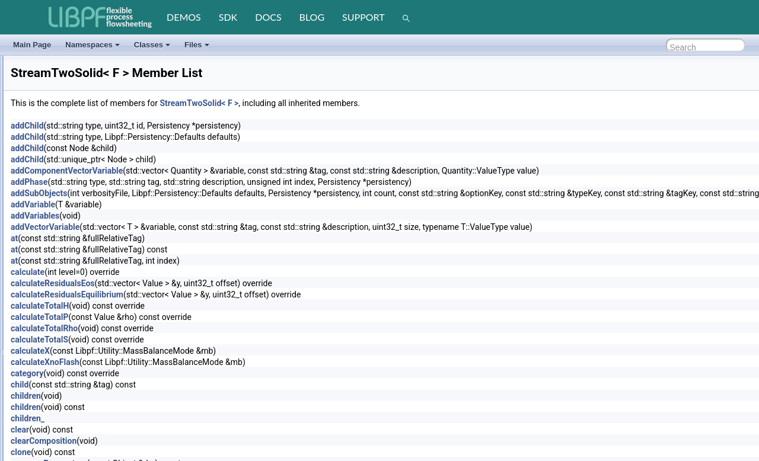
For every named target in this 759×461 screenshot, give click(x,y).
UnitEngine (47, 441)
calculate (172, 272)
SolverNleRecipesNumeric (71, 86)
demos (184, 17)
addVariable (177, 204)
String (39, 271)
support (363, 17)
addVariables (179, 215)
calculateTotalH (184, 305)
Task (37, 313)
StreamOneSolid (56, 185)
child (164, 384)
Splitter (41, 100)
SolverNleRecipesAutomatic (74, 72)
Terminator (46, 328)
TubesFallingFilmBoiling (67, 370)
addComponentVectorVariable (211, 170)
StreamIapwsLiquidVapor (69, 143)
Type (37, 399)
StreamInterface (55, 157)
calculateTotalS (184, 339)
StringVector (49, 285)
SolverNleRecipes (58, 57)
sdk (228, 17)
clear (164, 429)
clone (165, 452)
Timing (40, 342)
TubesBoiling (50, 356)
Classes (152, 44)
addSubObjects (183, 193)
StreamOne (48, 171)
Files (196, 44)
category (171, 373)
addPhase (173, 182)
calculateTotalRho (188, 328)
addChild (172, 125)
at (158, 238)
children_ (172, 418)
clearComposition (188, 441)
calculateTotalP (184, 317)
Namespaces (92, 44)
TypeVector (47, 413)
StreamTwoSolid (55, 256)
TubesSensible (53, 384)
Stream (41, 114)
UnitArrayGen (51, 427)
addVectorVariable (189, 227)
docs (268, 17)
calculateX (174, 351)
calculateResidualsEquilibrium (211, 294)
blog (312, 17)
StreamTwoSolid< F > (343, 103)
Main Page (32, 44)
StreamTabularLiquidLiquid (72, 214)
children (170, 396)
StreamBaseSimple (60, 128)
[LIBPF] (101, 17)
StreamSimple (52, 200)
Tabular (41, 299)
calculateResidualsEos (197, 283)
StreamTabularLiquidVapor (71, 228)
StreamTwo (48, 242)
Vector (40, 456)
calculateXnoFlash (189, 362)
